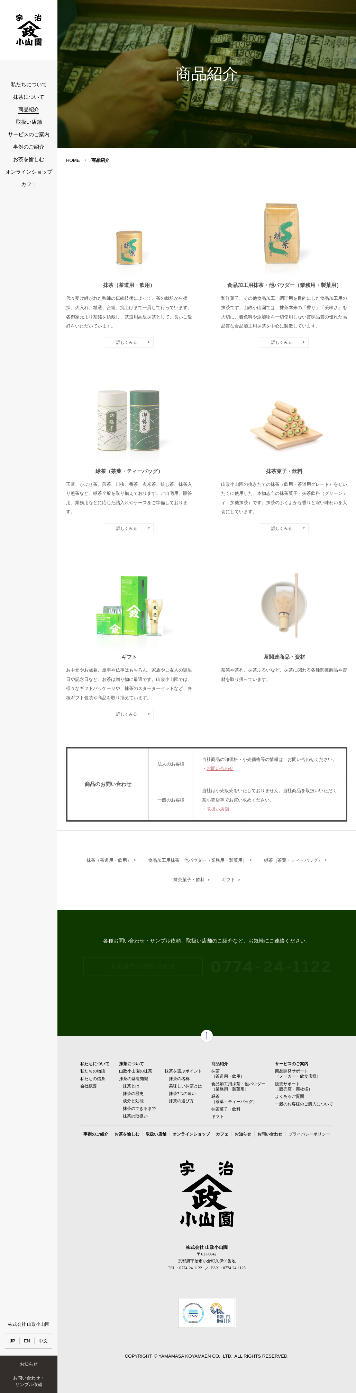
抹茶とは (131, 1086)
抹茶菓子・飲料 (189, 879)
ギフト (228, 879)
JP (12, 1340)
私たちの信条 (92, 1078)
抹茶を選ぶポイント (183, 1071)
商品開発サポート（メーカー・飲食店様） (298, 1073)
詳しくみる (126, 342)
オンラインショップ (29, 172)
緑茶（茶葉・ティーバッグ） (293, 860)
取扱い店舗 (29, 122)
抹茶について (28, 97)
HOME (73, 160)
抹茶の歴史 (133, 1093)
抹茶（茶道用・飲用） (108, 860)
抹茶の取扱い (135, 1116)
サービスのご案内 (28, 134)
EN (27, 1340)
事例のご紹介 (28, 147)
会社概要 (88, 1086)
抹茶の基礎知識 (133, 1078)
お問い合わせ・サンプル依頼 (29, 1381)
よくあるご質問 (289, 1096)
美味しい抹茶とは (185, 1086)
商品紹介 (28, 109)
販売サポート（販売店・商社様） (293, 1086)
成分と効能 (133, 1100)
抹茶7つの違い (182, 1093)
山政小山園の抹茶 (135, 1071)
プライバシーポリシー (309, 1134)
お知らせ (29, 1364)
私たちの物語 (92, 1071)
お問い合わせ (220, 768)
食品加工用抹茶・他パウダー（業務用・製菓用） (197, 860)
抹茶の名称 (179, 1078)
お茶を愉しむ (28, 159)
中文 (43, 1340)
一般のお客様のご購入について (304, 1104)
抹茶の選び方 (181, 1100)
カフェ (29, 184)
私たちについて (29, 84)
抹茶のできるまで (139, 1108)
